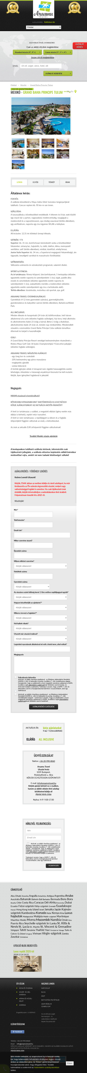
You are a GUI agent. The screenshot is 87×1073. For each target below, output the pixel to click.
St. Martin (35, 926)
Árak (67, 182)
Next (67, 116)
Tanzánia (31, 930)
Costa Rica (28, 902)
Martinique (63, 916)
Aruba (69, 895)
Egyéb (35, 182)
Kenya (55, 912)
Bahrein (35, 899)
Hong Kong (21, 909)
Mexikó (23, 920)
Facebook (17, 1031)
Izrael (41, 909)
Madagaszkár (28, 916)
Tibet (47, 930)
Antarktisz (42, 896)
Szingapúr (15, 930)
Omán (65, 919)
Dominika (60, 903)
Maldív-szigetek (49, 916)
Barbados (46, 899)
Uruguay (29, 934)
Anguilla (33, 895)
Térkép (51, 182)
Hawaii (13, 910)
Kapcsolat (45, 988)
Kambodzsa (28, 912)
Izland (36, 909)
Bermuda (55, 899)
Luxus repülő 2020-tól (23, 951)
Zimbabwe (24, 937)
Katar (49, 913)
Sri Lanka (52, 923)
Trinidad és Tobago (57, 930)
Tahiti (23, 929)
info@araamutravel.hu (25, 1044)
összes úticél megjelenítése (42, 57)
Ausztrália (15, 899)
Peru (70, 920)
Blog (43, 992)
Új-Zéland (21, 934)
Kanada (41, 913)
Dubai (68, 902)
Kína (62, 913)
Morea (31, 919)
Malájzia (38, 916)
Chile (19, 902)
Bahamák (25, 899)
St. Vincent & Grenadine (55, 926)
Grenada (52, 906)
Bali (40, 899)
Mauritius (15, 920)
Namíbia (55, 919)
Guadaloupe (64, 906)
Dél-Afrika (50, 902)
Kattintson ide (49, 22)
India (30, 909)
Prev (15, 116)
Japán (57, 909)
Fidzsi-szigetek (26, 906)
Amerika (25, 896)
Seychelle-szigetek (35, 923)
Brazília (13, 903)
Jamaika (49, 909)
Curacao (39, 902)
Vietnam (37, 933)
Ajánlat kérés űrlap (43, 794)
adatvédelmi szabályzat (36, 685)
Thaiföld (40, 929)
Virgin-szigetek (51, 933)
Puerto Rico (17, 923)
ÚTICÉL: (15, 66)
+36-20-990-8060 (47, 761)
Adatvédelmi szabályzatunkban (46, 1067)
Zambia (65, 933)
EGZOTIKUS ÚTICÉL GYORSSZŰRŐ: (42, 43)
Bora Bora (67, 899)
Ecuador (14, 906)
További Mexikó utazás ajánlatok (43, 436)
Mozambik (43, 919)
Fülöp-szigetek (41, 906)
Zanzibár (15, 936)
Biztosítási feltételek (50, 1000)
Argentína (59, 895)
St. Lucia (24, 926)
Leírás (19, 182)
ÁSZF (43, 996)
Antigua (50, 896)
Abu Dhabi (16, 895)
